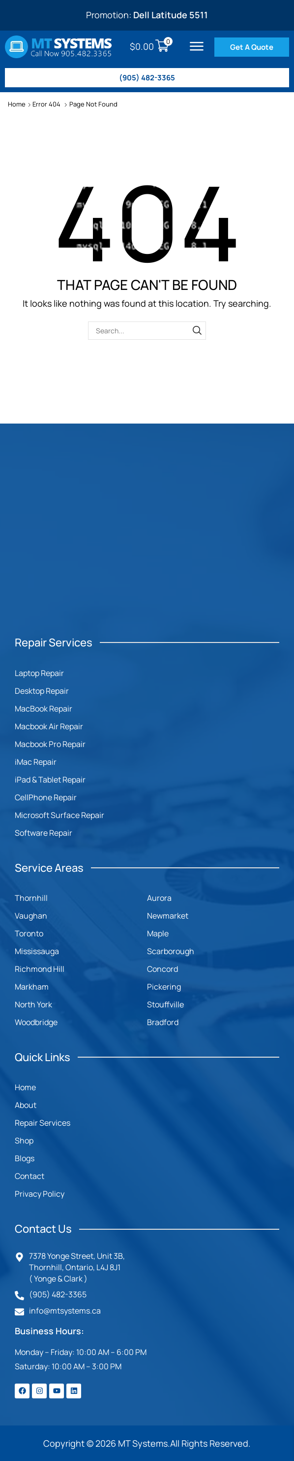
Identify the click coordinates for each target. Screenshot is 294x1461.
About (25, 1105)
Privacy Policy (39, 1193)
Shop (24, 1140)
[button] (197, 46)
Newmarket (167, 915)
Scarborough (170, 951)
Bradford (162, 1022)
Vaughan (31, 915)
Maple (158, 933)
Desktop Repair (42, 690)
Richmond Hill (39, 968)
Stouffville (165, 1004)
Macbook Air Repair (49, 726)
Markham (32, 986)
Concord (162, 968)
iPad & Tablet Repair (50, 779)
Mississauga (37, 951)
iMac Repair (36, 761)
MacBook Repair (43, 708)
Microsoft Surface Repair (59, 815)
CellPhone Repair (46, 797)
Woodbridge (36, 1022)
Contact (29, 1176)
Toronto (29, 933)
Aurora (159, 897)
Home (17, 104)
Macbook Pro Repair (50, 744)
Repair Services (42, 1122)
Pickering (164, 986)
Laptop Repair (39, 673)
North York (33, 1004)
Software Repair (43, 832)
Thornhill (31, 897)
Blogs (24, 1158)
